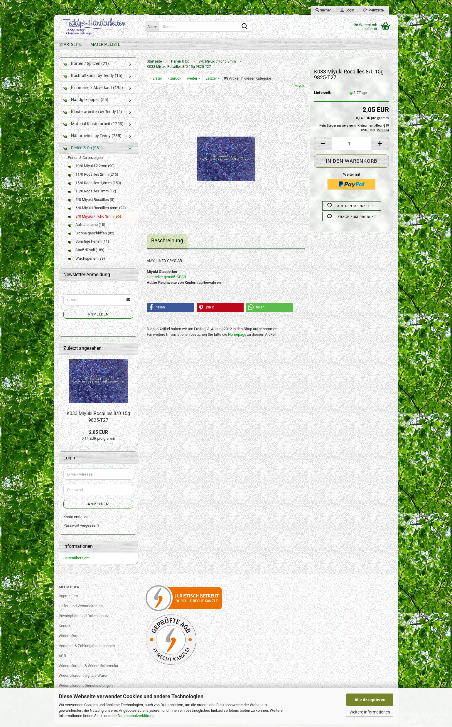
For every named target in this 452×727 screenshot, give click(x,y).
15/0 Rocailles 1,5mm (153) (94, 186)
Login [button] (347, 10)
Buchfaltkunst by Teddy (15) (92, 78)
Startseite (70, 44)
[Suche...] (152, 26)
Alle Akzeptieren (370, 699)
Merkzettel (373, 10)
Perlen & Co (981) (83, 150)
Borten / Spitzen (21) (86, 66)
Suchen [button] (324, 10)
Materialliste (105, 44)
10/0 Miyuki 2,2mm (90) (91, 169)
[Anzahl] (351, 146)
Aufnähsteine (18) (86, 228)
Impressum (68, 599)
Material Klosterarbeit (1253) (93, 126)
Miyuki (299, 88)
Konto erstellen (75, 520)
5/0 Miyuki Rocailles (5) (91, 202)
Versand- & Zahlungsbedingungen (87, 649)
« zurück (174, 81)
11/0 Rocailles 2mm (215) (93, 177)
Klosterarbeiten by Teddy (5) (92, 114)
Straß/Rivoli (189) (86, 253)
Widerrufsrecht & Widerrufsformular (88, 668)
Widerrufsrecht (71, 639)
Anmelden (98, 317)
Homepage (237, 337)
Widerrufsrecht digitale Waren (83, 678)
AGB (62, 659)
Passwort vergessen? (81, 528)
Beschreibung (167, 243)
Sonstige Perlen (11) (88, 244)
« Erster (156, 81)
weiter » (193, 81)
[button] (323, 146)
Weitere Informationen (370, 712)
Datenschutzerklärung (136, 715)
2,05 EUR (98, 435)
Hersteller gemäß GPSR (166, 280)
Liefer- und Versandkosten (81, 609)
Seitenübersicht (76, 561)
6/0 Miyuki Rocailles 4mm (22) (97, 211)
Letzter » (212, 81)
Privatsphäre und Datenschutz (84, 619)
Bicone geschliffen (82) (91, 236)
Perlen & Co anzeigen (85, 160)
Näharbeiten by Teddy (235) (92, 138)
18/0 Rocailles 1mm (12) (92, 194)
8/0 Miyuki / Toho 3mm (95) (94, 219)
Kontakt (65, 629)
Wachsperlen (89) (86, 261)
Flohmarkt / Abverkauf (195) (93, 90)
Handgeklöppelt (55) (85, 102)
